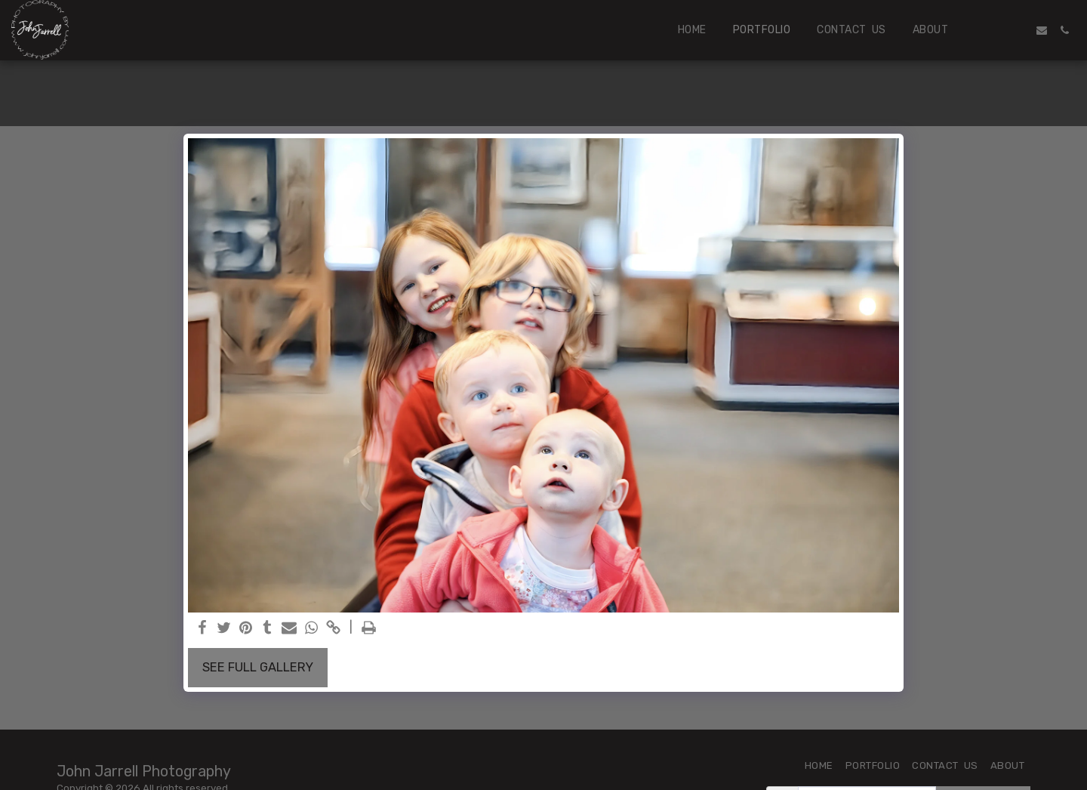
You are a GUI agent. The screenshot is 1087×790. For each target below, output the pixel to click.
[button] (996, 30)
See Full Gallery (257, 667)
